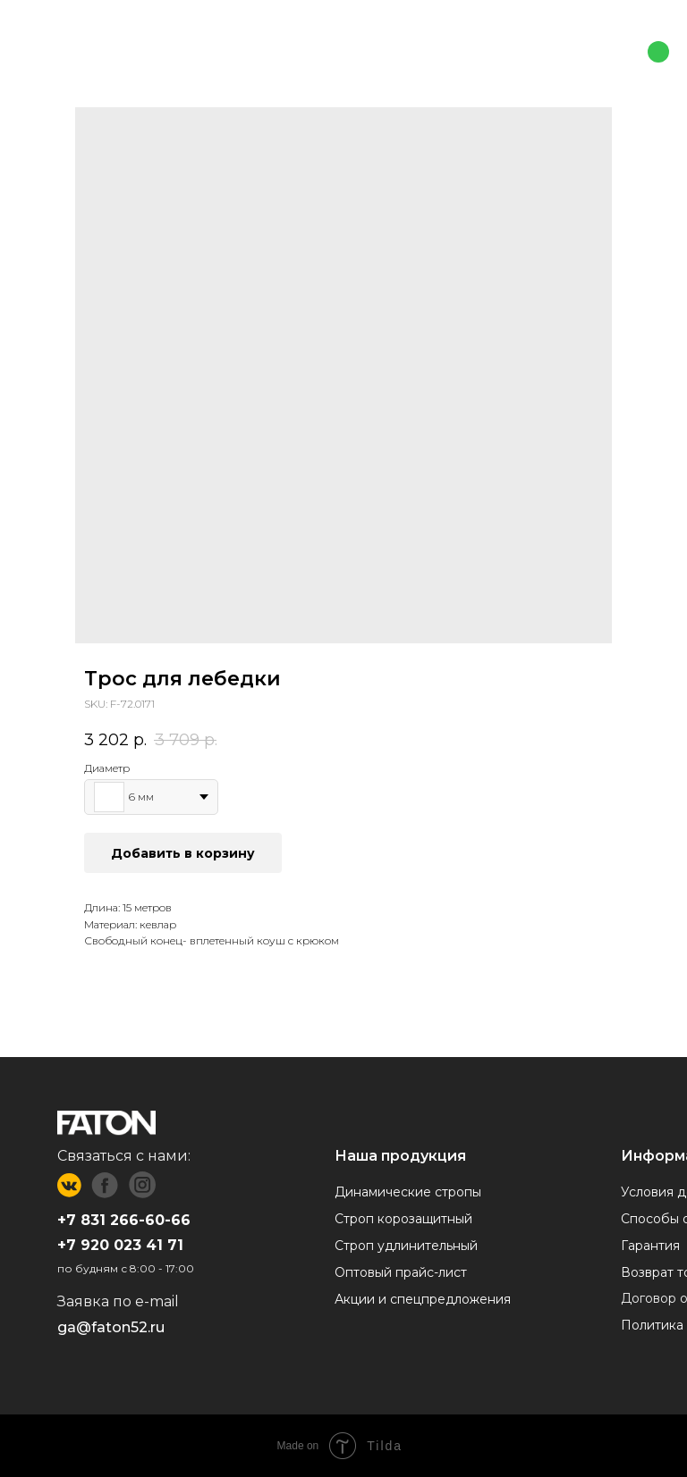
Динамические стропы (408, 1192)
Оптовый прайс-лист (401, 1272)
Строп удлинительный (406, 1246)
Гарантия (650, 1246)
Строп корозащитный (403, 1219)
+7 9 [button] (73, 1245)
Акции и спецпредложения (423, 1299)
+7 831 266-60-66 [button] (124, 1220)
